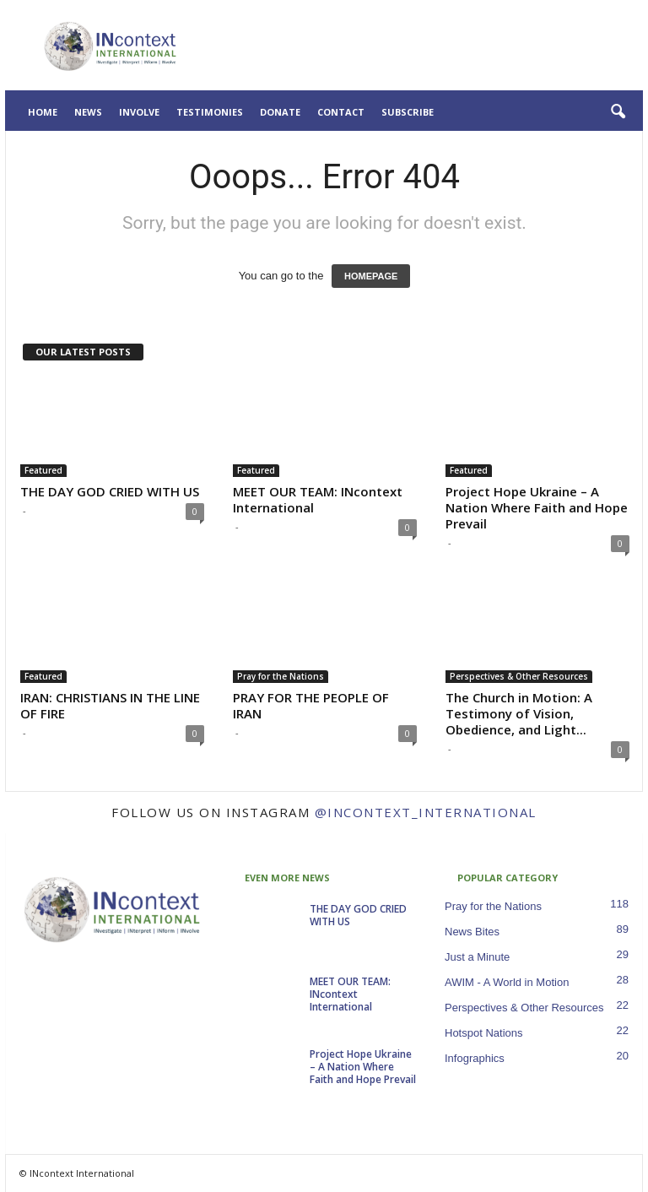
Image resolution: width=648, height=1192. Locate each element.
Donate (280, 112)
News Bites (472, 931)
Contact (340, 112)
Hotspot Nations (484, 1033)
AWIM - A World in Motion (507, 982)
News (88, 112)
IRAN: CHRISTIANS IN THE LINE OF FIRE (110, 705)
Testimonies (209, 112)
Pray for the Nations (280, 676)
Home (42, 112)
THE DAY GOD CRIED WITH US (109, 491)
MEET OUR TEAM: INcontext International (317, 499)
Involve (139, 112)
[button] (617, 112)
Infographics (475, 1058)
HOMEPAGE (370, 276)
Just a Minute (477, 957)
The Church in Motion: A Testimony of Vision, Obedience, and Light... (519, 713)
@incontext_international (426, 812)
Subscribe (407, 112)
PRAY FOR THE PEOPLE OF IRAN (311, 705)
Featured (43, 470)
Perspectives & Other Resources (519, 676)
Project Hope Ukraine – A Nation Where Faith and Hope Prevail (537, 507)
